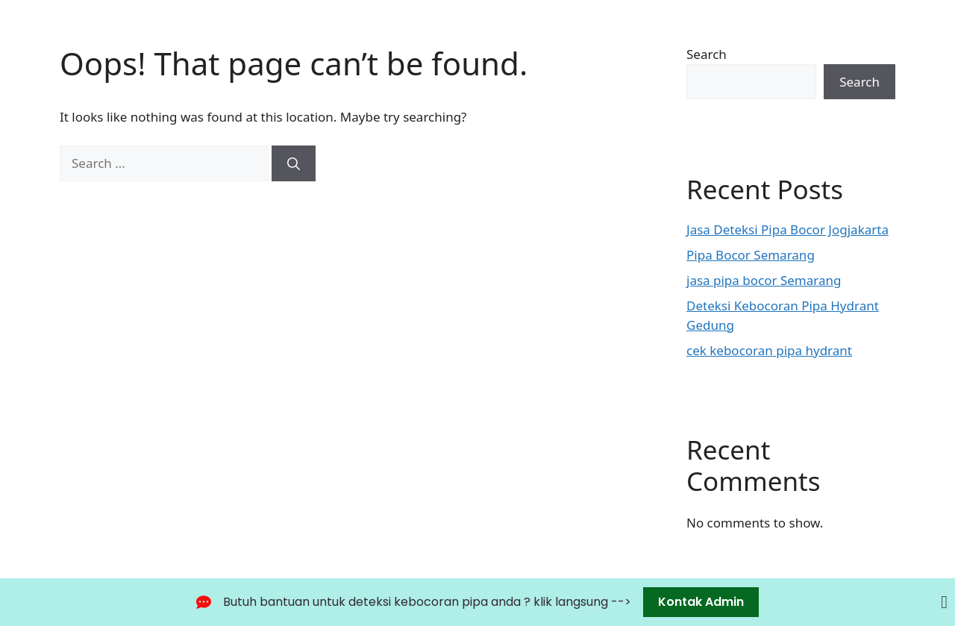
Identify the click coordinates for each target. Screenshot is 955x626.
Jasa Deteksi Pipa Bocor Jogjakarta (787, 229)
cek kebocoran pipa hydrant (769, 350)
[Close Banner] (944, 602)
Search (706, 54)
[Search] (294, 163)
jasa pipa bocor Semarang (763, 280)
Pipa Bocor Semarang (750, 254)
